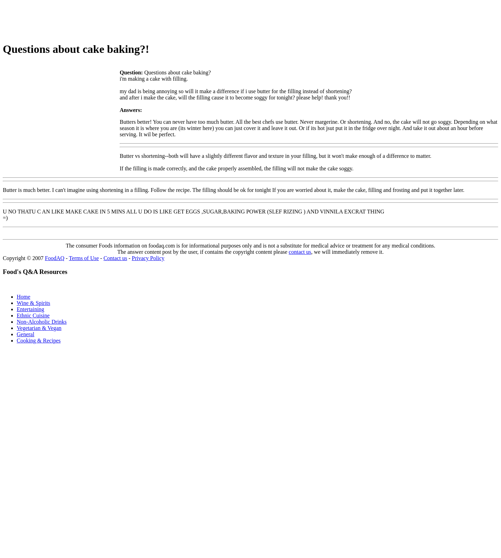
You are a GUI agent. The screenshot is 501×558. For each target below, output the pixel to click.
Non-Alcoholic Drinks (42, 322)
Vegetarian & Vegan (39, 328)
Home (23, 297)
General (25, 334)
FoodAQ (54, 258)
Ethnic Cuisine (33, 315)
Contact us (115, 258)
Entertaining (30, 309)
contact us (300, 252)
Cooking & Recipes (39, 340)
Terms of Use (84, 258)
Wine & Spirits (33, 303)
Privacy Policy (148, 258)
